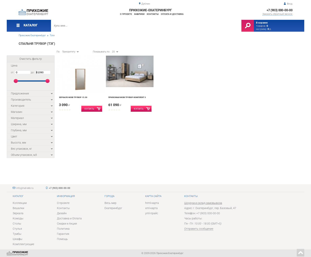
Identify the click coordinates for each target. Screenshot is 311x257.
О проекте (126, 14)
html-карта (152, 203)
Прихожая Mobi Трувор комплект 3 (127, 97)
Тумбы (17, 233)
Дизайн (62, 213)
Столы (17, 223)
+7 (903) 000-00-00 (279, 10)
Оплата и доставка (172, 14)
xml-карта (151, 208)
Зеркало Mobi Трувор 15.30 (73, 97)
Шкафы (17, 239)
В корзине (262, 22)
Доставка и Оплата (69, 218)
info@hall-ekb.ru (25, 188)
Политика (63, 228)
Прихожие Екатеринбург (32, 35)
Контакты (153, 14)
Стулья (17, 228)
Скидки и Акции (67, 223)
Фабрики (139, 14)
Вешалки (18, 208)
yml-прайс (151, 213)
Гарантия (63, 233)
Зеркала (18, 213)
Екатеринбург (113, 208)
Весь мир (110, 203)
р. (270, 29)
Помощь (62, 239)
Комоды (18, 218)
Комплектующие (23, 244)
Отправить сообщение (198, 228)
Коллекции (20, 203)
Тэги (52, 35)
